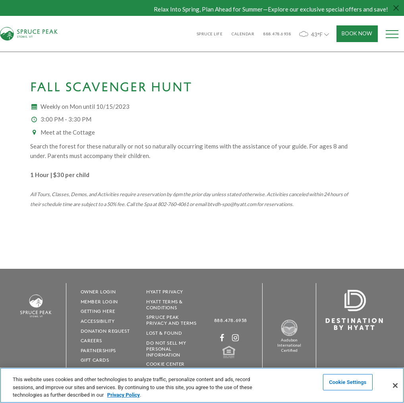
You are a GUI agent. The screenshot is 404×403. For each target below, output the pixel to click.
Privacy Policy (123, 395)
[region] (202, 385)
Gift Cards (95, 360)
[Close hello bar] (396, 8)
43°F (315, 34)
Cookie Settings (347, 382)
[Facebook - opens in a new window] (222, 338)
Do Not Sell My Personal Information (166, 349)
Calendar (243, 33)
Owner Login (98, 292)
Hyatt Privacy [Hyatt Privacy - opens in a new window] (164, 292)
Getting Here (98, 311)
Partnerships (98, 350)
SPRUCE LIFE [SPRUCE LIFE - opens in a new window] (210, 33)
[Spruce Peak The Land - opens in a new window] (289, 334)
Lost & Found (164, 333)
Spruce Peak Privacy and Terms (171, 320)
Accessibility (98, 321)
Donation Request (105, 331)
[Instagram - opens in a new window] (235, 338)
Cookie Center (165, 364)
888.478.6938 (230, 320)
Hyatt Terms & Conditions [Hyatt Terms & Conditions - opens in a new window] (164, 304)
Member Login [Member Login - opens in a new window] (99, 302)
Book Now (357, 33)
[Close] (395, 385)
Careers (91, 340)
